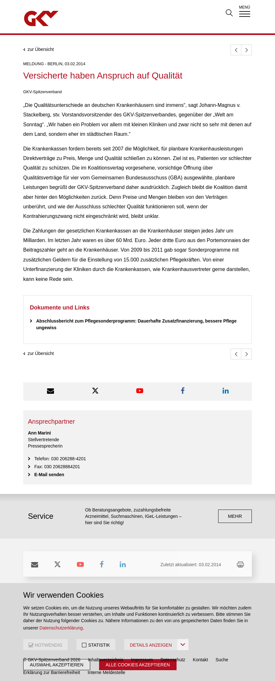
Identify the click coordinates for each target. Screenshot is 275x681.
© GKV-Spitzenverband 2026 (51, 659)
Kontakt (200, 659)
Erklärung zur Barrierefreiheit (51, 672)
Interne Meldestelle (106, 672)
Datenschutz (173, 659)
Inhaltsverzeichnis (105, 659)
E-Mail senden (49, 474)
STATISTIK (99, 645)
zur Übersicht (41, 49)
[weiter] (246, 50)
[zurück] (236, 50)
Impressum (142, 659)
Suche (222, 659)
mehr (235, 516)
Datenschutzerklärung (61, 627)
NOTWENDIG (48, 645)
